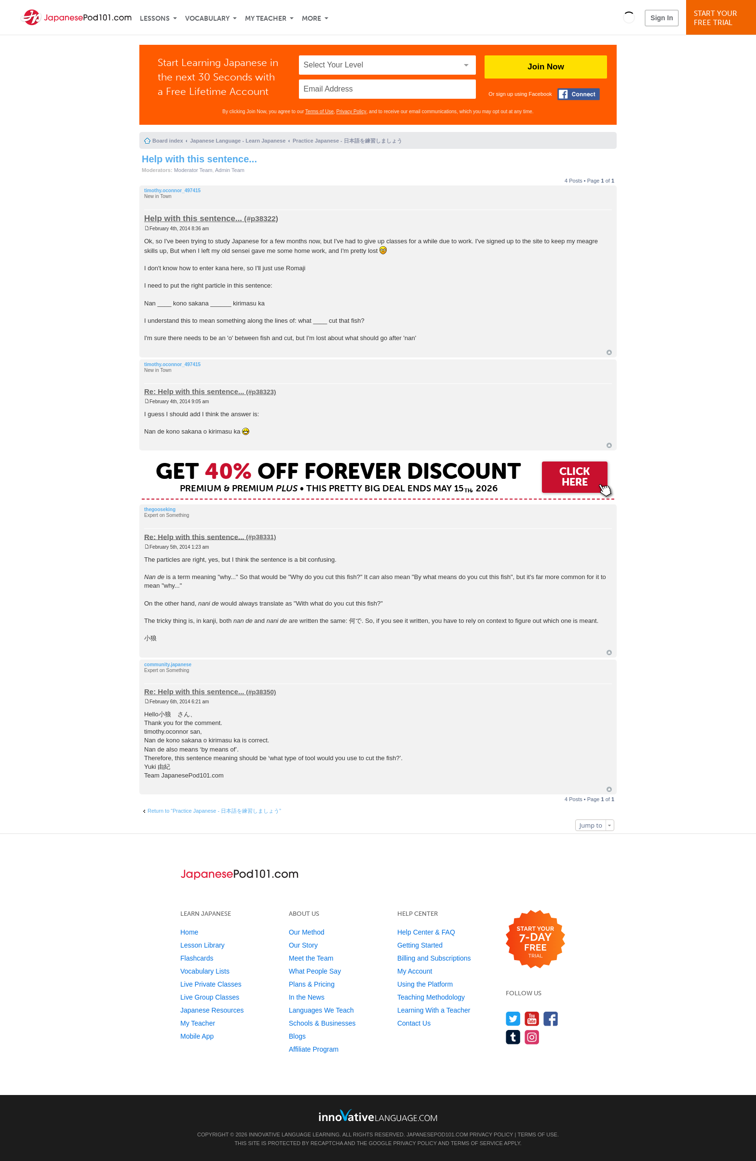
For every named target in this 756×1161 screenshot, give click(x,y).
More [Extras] (311, 18)
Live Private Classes (211, 984)
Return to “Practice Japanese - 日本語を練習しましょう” (214, 811)
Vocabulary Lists (205, 971)
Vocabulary (207, 18)
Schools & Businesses (322, 1023)
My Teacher (265, 18)
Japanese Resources (212, 1010)
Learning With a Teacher (434, 1010)
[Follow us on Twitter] (513, 1018)
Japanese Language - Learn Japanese (237, 141)
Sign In (661, 18)
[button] (629, 17)
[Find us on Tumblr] (513, 1036)
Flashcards (196, 958)
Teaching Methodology (431, 997)
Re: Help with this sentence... (194, 391)
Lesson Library (202, 945)
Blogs (297, 1036)
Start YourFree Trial (722, 18)
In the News (306, 997)
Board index (167, 141)
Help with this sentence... (199, 159)
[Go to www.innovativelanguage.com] (378, 1114)
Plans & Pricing (312, 984)
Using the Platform (425, 984)
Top (609, 352)
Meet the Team (311, 958)
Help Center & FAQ (426, 932)
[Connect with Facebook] (578, 94)
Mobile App (197, 1036)
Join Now (545, 66)
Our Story (303, 945)
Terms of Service (477, 1143)
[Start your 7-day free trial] (535, 939)
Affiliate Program (313, 1049)
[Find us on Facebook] (550, 1018)
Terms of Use (319, 111)
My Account (414, 971)
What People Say (315, 971)
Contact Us (414, 1023)
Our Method (306, 932)
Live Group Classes (209, 997)
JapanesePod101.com (437, 1134)
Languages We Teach (321, 1010)
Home (189, 932)
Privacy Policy (351, 111)
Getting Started (420, 945)
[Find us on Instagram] (532, 1036)
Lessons (155, 18)
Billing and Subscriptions (434, 958)
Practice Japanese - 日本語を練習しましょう (347, 141)
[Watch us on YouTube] (532, 1018)
